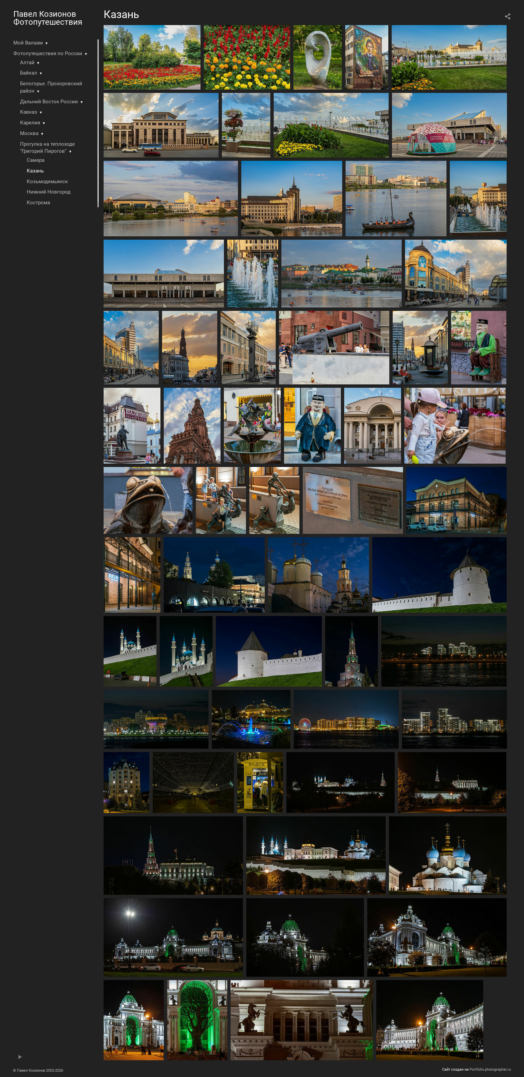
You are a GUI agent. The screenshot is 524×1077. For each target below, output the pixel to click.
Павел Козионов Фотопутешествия (47, 18)
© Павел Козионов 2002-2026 (38, 1070)
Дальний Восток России (49, 102)
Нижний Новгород (49, 192)
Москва (29, 133)
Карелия (30, 123)
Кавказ (28, 112)
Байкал (28, 73)
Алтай (27, 62)
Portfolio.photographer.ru (490, 1069)
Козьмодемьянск (47, 181)
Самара (35, 160)
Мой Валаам (28, 43)
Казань (35, 171)
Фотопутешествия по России (47, 53)
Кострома (38, 203)
